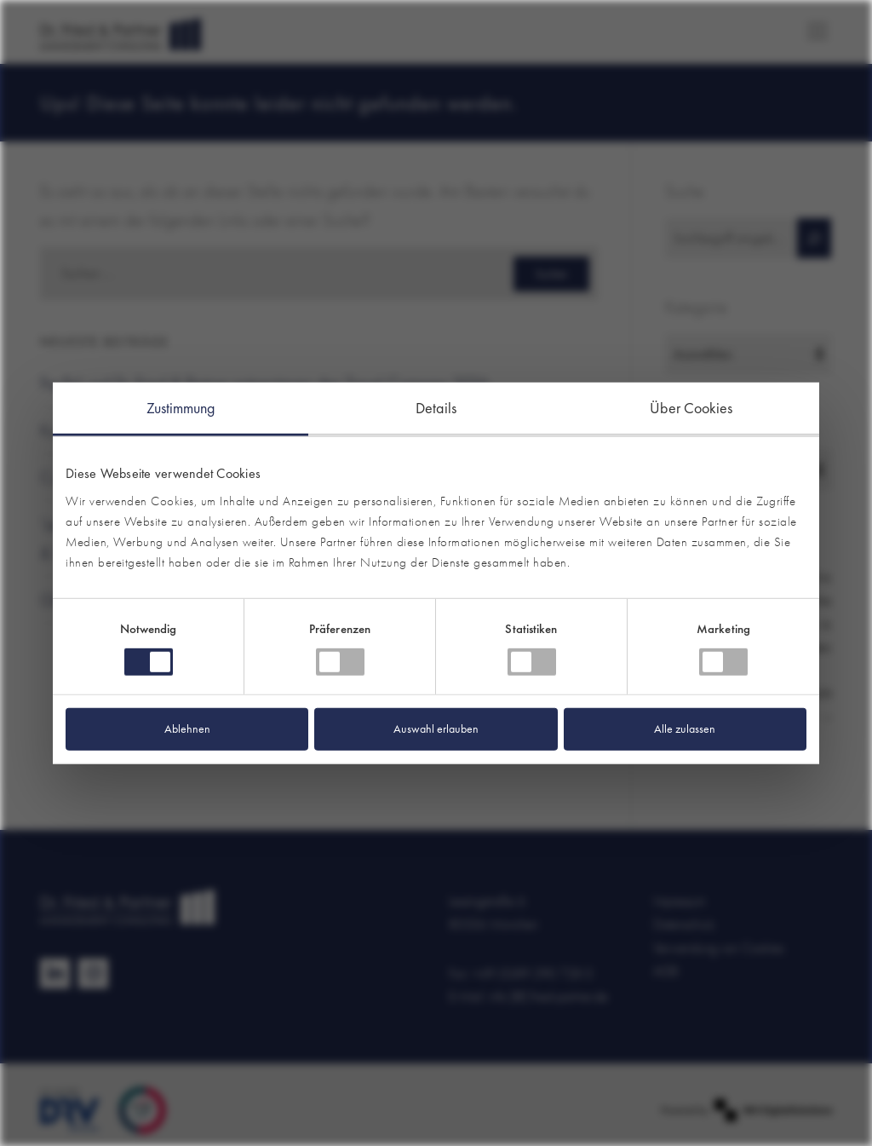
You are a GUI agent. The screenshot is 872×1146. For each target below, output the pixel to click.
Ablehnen (187, 728)
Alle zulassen (684, 728)
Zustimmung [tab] (180, 407)
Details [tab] (436, 407)
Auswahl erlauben (436, 728)
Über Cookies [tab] (691, 407)
